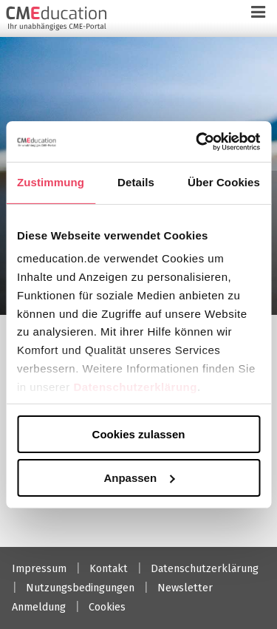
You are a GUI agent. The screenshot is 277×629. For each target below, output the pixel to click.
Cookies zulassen (138, 434)
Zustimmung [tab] (50, 182)
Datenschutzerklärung (135, 386)
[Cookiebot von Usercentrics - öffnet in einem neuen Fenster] (197, 141)
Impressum (39, 568)
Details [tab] (135, 182)
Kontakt (108, 568)
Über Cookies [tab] (224, 182)
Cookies (107, 607)
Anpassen (138, 477)
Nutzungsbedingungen (80, 588)
